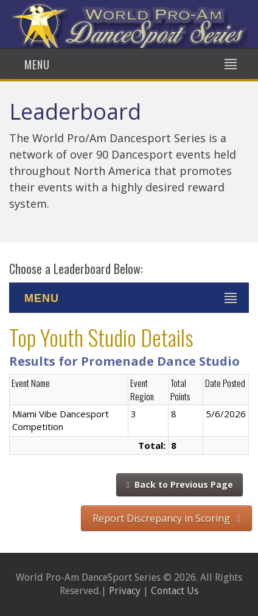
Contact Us (174, 591)
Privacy (125, 591)
